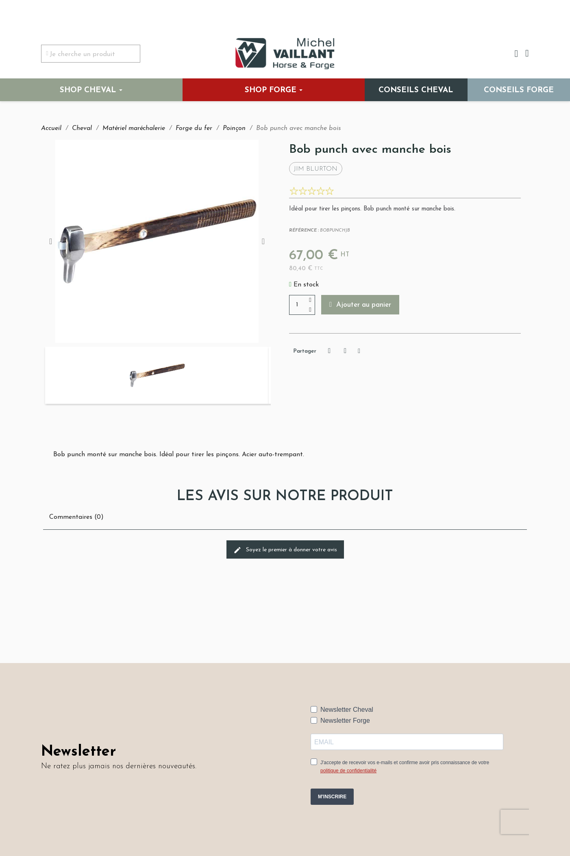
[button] (361, 304)
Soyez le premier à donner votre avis (285, 550)
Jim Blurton (315, 169)
